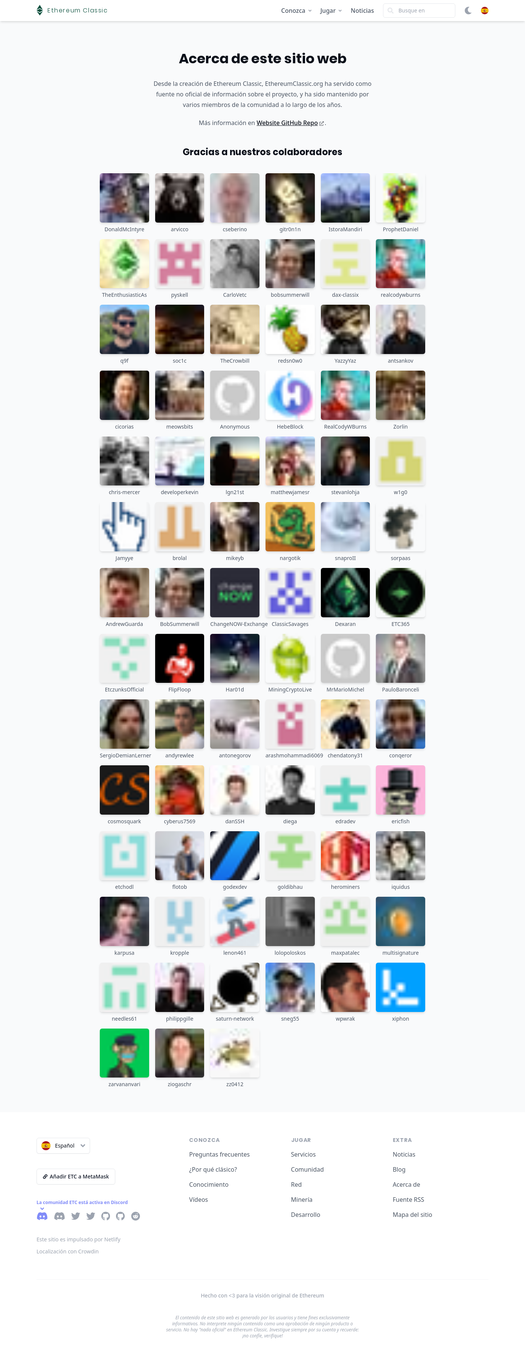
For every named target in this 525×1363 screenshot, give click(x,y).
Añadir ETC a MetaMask (76, 1176)
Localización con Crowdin (68, 1251)
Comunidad (307, 1169)
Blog (399, 1169)
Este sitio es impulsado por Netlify (79, 1239)
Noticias (362, 10)
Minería (302, 1199)
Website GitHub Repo (290, 123)
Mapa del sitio (412, 1214)
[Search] (419, 10)
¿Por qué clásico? (213, 1169)
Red (296, 1184)
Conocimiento (209, 1184)
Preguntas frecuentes (219, 1154)
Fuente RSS (408, 1199)
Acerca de (406, 1184)
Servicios (303, 1154)
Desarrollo (305, 1214)
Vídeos (198, 1199)
